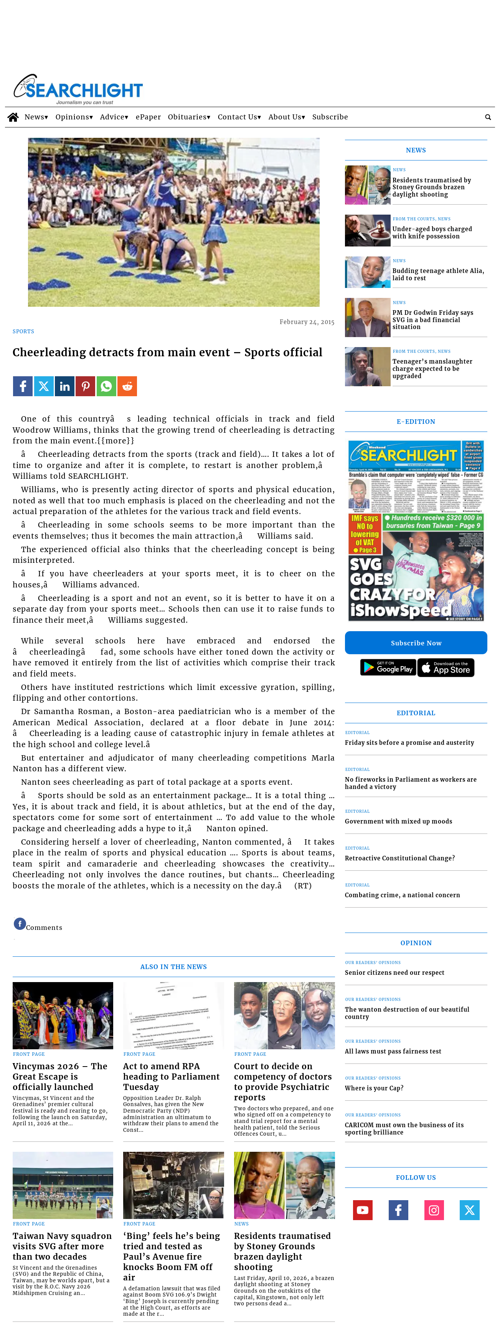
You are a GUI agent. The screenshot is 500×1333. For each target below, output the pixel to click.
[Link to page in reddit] (127, 386)
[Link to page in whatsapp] (106, 386)
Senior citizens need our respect (395, 972)
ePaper (148, 117)
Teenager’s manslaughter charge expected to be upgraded (433, 368)
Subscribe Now (416, 643)
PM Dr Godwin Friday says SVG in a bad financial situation (433, 320)
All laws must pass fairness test (393, 1051)
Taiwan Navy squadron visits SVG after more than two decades (62, 1246)
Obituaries (187, 117)
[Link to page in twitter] (44, 386)
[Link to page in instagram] (434, 1210)
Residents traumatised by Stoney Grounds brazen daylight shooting (282, 1251)
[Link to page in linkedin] (64, 386)
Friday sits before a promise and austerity (409, 742)
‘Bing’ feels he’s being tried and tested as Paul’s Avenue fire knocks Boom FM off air (171, 1257)
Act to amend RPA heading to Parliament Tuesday (171, 1077)
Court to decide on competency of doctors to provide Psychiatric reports (283, 1082)
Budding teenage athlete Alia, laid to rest (439, 275)
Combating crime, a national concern (402, 895)
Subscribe (330, 117)
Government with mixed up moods (398, 821)
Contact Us (237, 117)
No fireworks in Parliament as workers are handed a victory (411, 783)
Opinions (72, 117)
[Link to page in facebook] (23, 386)
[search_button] (488, 117)
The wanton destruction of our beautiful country (407, 1013)
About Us (285, 117)
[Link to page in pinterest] (85, 386)
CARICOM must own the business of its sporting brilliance (404, 1129)
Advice (112, 117)
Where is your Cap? (374, 1088)
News (35, 117)
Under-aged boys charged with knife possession (432, 233)
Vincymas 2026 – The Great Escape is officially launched (60, 1077)
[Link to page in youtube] (363, 1210)
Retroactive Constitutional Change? (400, 858)
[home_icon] (13, 117)
